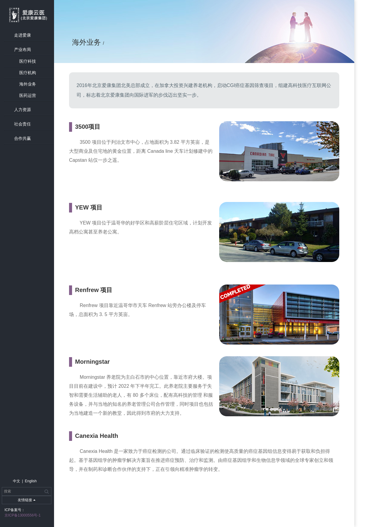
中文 (16, 481)
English (31, 481)
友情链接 (26, 500)
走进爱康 (22, 35)
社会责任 (22, 124)
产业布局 (22, 49)
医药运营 (27, 95)
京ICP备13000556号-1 (23, 515)
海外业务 (27, 84)
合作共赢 (22, 138)
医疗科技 (27, 61)
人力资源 (22, 109)
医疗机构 (27, 72)
